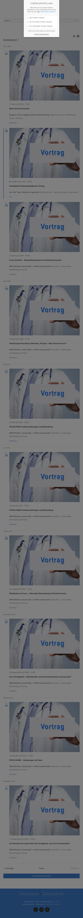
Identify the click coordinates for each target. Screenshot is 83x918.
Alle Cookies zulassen (35, 9)
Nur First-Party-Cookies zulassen (39, 13)
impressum (52, 3)
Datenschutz (44, 3)
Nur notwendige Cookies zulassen (40, 17)
